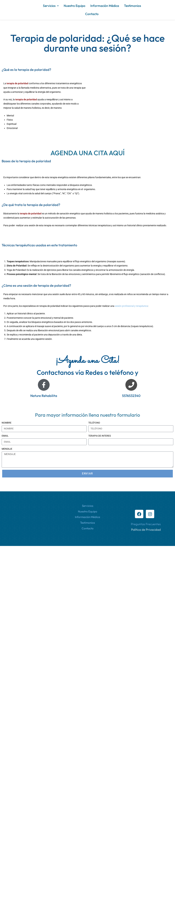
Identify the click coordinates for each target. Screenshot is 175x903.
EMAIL (5, 435)
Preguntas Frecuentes (146, 524)
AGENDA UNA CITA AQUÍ (87, 153)
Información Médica (104, 6)
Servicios (51, 6)
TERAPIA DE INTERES (99, 435)
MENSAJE (7, 448)
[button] (50, 6)
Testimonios (132, 6)
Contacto (92, 14)
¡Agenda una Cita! (87, 361)
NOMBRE (6, 422)
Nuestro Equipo (74, 6)
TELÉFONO (94, 422)
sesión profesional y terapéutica (131, 306)
